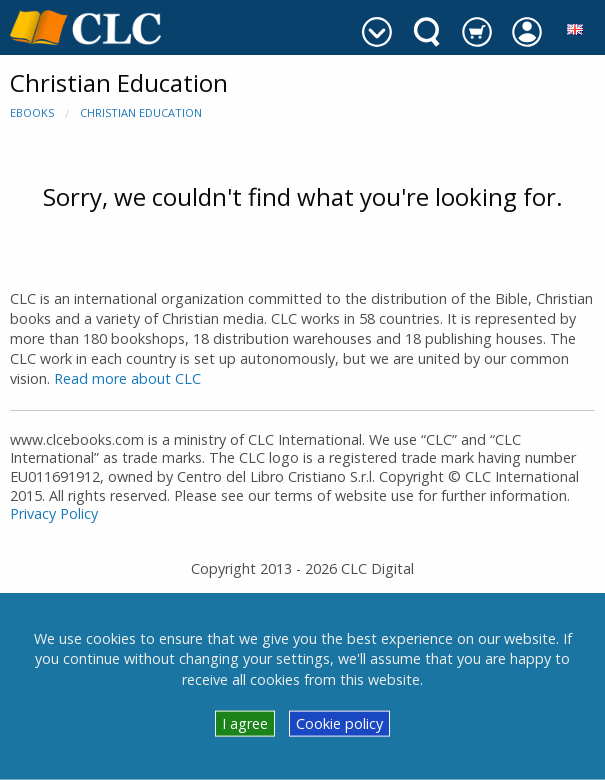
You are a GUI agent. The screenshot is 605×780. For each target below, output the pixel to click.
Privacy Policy (54, 513)
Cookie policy (339, 723)
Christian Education (141, 112)
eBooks (32, 112)
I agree (245, 723)
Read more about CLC (127, 378)
